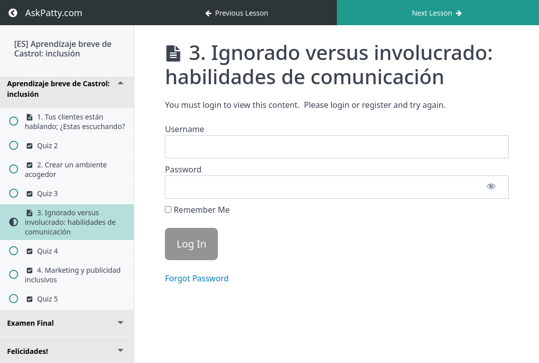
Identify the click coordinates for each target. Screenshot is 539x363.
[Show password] (491, 187)
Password (183, 169)
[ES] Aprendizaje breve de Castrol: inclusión (62, 48)
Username (184, 129)
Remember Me (197, 209)
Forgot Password (196, 278)
